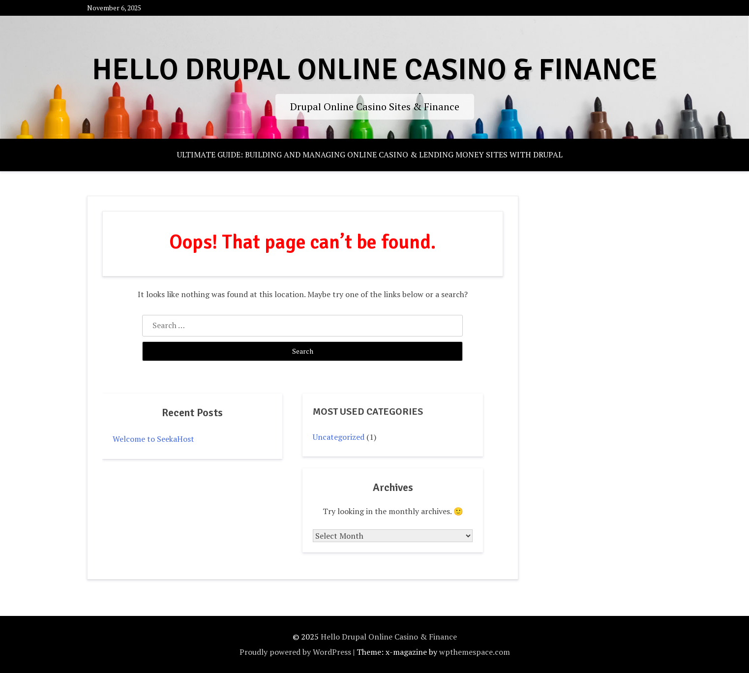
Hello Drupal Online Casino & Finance (374, 70)
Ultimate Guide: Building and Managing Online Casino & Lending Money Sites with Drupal (370, 154)
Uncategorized (338, 436)
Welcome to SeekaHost (153, 438)
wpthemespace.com (474, 651)
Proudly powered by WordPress (295, 651)
